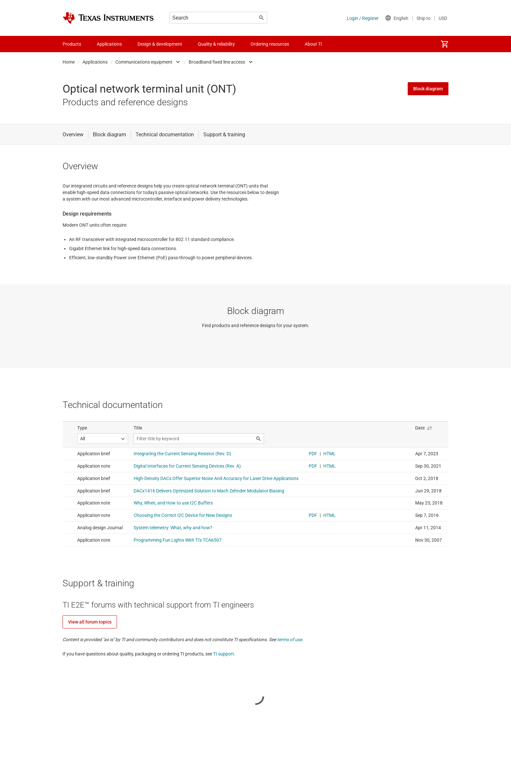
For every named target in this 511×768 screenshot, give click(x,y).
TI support (223, 653)
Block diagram (428, 88)
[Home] (108, 18)
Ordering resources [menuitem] (270, 44)
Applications (95, 62)
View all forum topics (89, 622)
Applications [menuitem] (109, 44)
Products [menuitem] (72, 44)
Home (69, 62)
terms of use (289, 639)
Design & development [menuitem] (160, 44)
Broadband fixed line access (217, 62)
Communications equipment (143, 62)
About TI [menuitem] (313, 44)
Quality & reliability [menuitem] (216, 44)
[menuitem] (444, 44)
